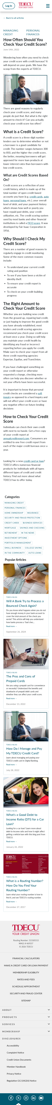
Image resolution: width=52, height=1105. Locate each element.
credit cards (36, 196)
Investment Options (16, 538)
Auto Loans (34, 553)
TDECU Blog (11, 597)
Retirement (11, 533)
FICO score (34, 223)
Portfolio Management (18, 543)
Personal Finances (15, 508)
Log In (8, 5)
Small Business (13, 548)
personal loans (18, 200)
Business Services (32, 523)
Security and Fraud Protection (22, 518)
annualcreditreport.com (16, 438)
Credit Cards (12, 523)
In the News (27, 533)
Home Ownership (14, 513)
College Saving (33, 548)
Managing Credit (14, 503)
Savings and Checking (32, 528)
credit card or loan (34, 461)
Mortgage (10, 528)
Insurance (33, 513)
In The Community (15, 553)
